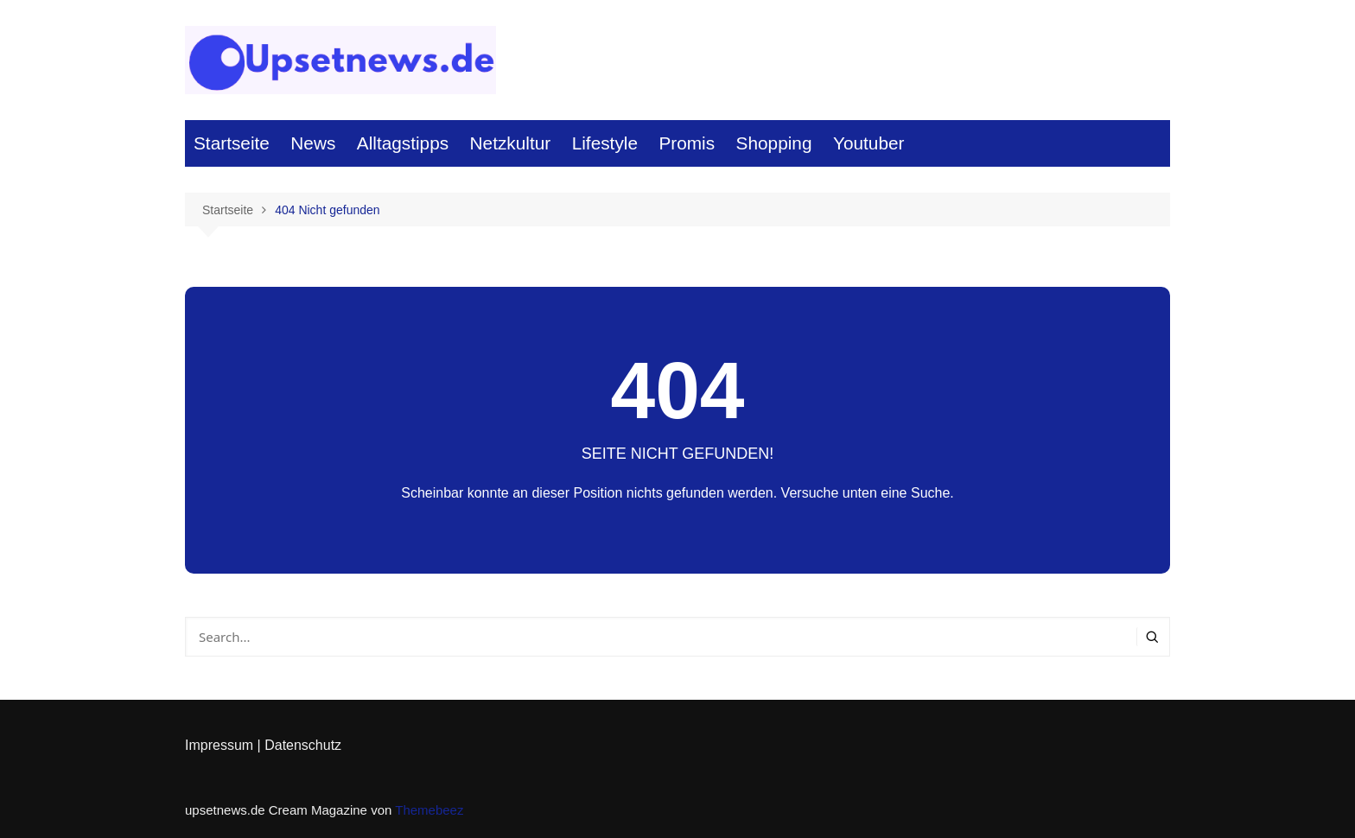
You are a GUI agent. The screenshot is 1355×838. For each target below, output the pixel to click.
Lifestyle (605, 143)
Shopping (774, 143)
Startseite (232, 143)
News (312, 143)
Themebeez (429, 810)
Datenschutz (302, 745)
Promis (686, 143)
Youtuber (869, 143)
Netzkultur (510, 143)
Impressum (219, 745)
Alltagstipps (402, 143)
